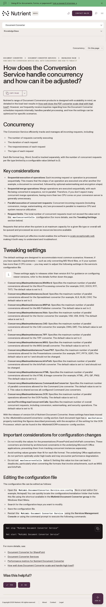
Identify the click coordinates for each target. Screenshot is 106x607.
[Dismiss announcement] (102, 3)
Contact (53, 602)
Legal (61, 602)
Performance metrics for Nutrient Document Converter (36, 561)
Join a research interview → (65, 3)
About (44, 602)
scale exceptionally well (82, 236)
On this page (95, 48)
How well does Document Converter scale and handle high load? (41, 565)
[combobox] (24, 93)
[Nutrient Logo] (20, 13)
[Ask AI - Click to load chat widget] (97, 598)
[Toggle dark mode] (68, 13)
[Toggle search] (96, 13)
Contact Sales (82, 13)
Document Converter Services (23, 556)
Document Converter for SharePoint (26, 552)
